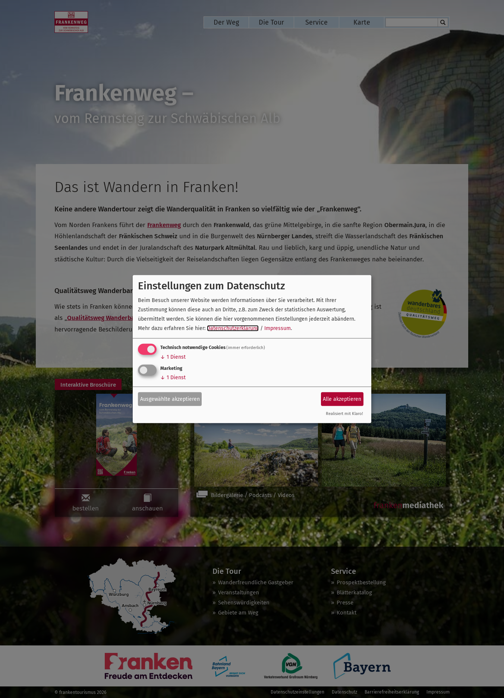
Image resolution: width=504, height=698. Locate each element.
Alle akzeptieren (342, 399)
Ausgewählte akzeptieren (170, 399)
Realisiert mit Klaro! (344, 413)
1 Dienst (173, 357)
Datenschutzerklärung (233, 328)
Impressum (277, 328)
